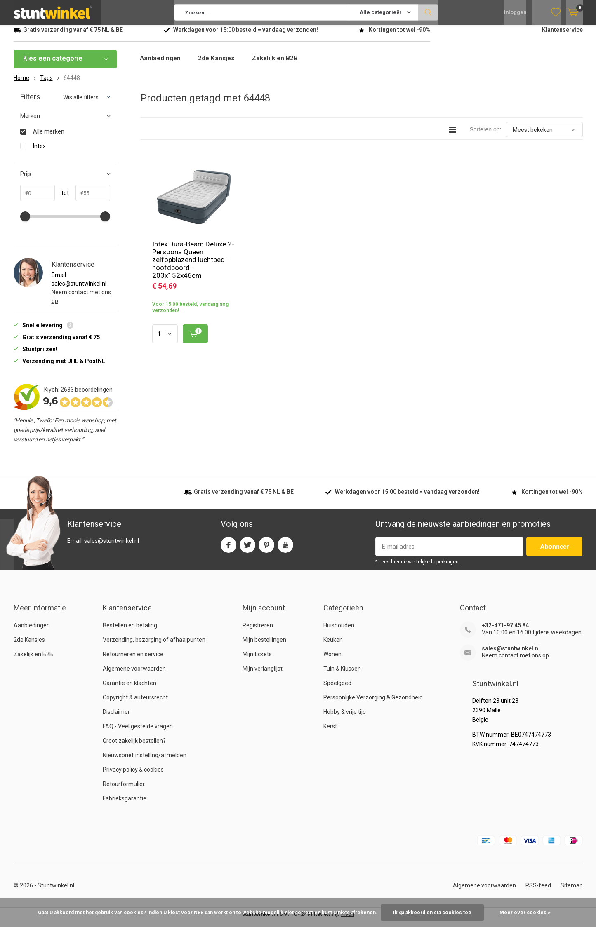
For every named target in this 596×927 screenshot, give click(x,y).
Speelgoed (337, 689)
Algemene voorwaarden (134, 674)
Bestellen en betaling (130, 631)
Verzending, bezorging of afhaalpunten (154, 646)
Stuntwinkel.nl (56, 891)
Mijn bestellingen (264, 646)
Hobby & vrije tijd (344, 718)
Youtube (285, 549)
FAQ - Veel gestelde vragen (138, 732)
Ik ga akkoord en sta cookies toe (432, 912)
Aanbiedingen (161, 64)
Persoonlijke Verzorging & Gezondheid (373, 703)
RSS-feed (538, 891)
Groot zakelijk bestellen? (134, 747)
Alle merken (48, 137)
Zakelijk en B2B (281, 64)
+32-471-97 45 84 (505, 631)
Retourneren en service (133, 660)
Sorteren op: (485, 135)
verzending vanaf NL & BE (73, 36)
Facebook (228, 549)
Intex (39, 151)
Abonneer (554, 552)
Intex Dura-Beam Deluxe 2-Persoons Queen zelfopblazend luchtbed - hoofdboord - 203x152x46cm (193, 266)
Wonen (332, 660)
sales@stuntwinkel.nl (511, 654)
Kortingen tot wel (399, 36)
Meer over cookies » (524, 912)
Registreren (258, 631)
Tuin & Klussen (342, 674)
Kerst (330, 732)
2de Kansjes (220, 64)
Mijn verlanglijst (263, 674)
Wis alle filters (81, 103)
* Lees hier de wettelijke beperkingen (417, 568)
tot (62, 199)
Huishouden (338, 631)
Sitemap (572, 891)
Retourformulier (124, 790)
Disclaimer (116, 718)
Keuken (333, 646)
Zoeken (428, 12)
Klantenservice (562, 36)
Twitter (247, 549)
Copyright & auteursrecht (135, 703)
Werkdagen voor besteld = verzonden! (245, 36)
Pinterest (266, 549)
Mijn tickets (257, 660)
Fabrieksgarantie (124, 804)
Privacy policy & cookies (133, 775)
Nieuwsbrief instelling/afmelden (144, 761)
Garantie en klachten (129, 689)
